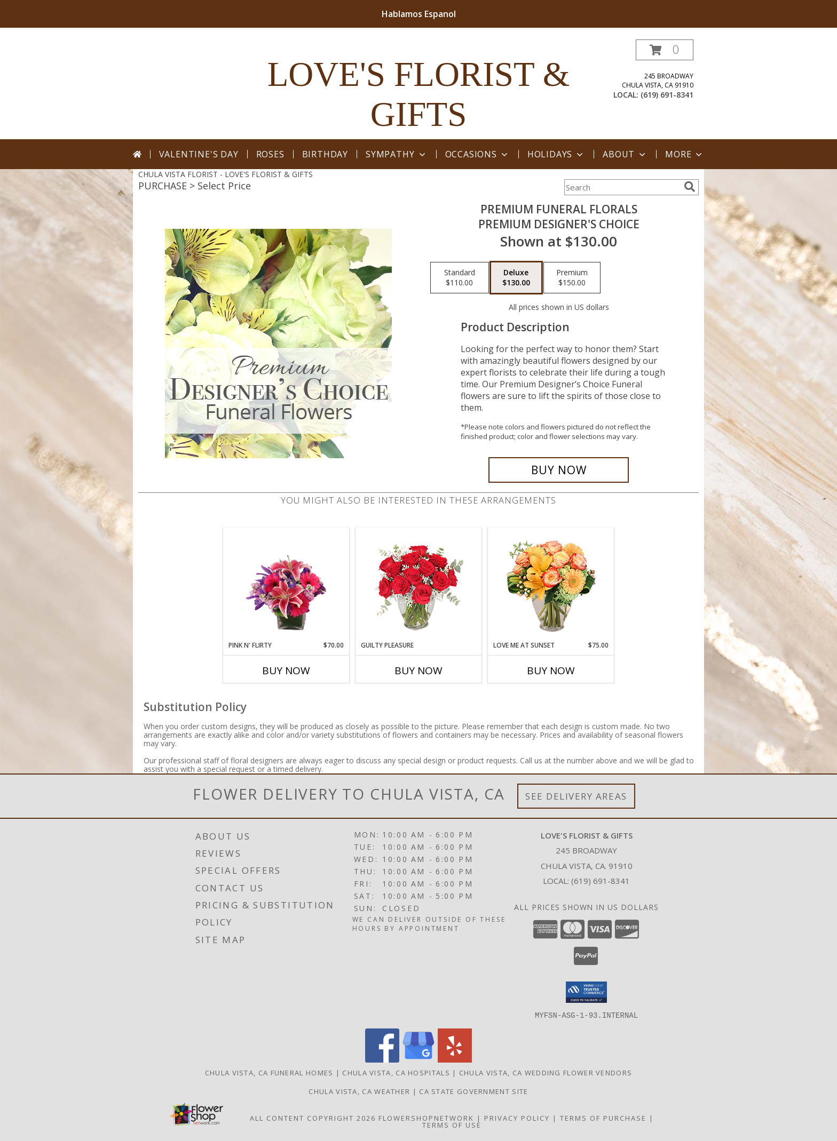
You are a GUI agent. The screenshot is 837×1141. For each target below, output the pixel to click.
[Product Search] (622, 187)
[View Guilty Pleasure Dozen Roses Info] (418, 584)
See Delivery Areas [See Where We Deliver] (576, 796)
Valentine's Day (199, 154)
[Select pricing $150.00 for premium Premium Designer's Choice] (572, 277)
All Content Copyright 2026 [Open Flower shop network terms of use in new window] (313, 1117)
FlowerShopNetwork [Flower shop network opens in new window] (426, 1117)
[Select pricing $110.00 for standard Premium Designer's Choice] (459, 277)
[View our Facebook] (382, 1059)
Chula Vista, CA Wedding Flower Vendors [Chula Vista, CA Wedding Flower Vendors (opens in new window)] (545, 1072)
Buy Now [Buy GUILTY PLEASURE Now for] (418, 670)
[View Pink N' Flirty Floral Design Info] (286, 584)
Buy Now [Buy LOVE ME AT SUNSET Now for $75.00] (551, 670)
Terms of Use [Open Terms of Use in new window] (451, 1124)
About (625, 154)
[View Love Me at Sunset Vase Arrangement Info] (551, 584)
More (684, 154)
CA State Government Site (473, 1091)
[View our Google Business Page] (418, 1059)
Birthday (325, 154)
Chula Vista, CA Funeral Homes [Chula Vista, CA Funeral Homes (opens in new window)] (269, 1072)
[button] (664, 49)
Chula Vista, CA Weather (359, 1091)
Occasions (477, 154)
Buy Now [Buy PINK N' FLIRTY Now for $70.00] (286, 670)
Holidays (556, 154)
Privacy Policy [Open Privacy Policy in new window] (517, 1117)
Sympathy (396, 154)
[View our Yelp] (455, 1059)
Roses (270, 154)
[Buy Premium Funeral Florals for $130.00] (558, 470)
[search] (689, 187)
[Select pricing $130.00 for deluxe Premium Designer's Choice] (516, 277)
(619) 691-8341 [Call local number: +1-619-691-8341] (667, 95)
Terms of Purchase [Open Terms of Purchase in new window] (603, 1117)
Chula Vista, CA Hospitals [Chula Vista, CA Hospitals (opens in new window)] (396, 1072)
